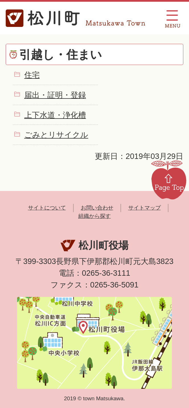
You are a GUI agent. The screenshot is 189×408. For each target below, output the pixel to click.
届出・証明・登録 (55, 94)
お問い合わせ (97, 208)
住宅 (32, 74)
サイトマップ (144, 208)
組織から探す (94, 216)
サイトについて (47, 208)
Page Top (168, 179)
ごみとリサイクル (56, 134)
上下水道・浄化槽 (55, 115)
